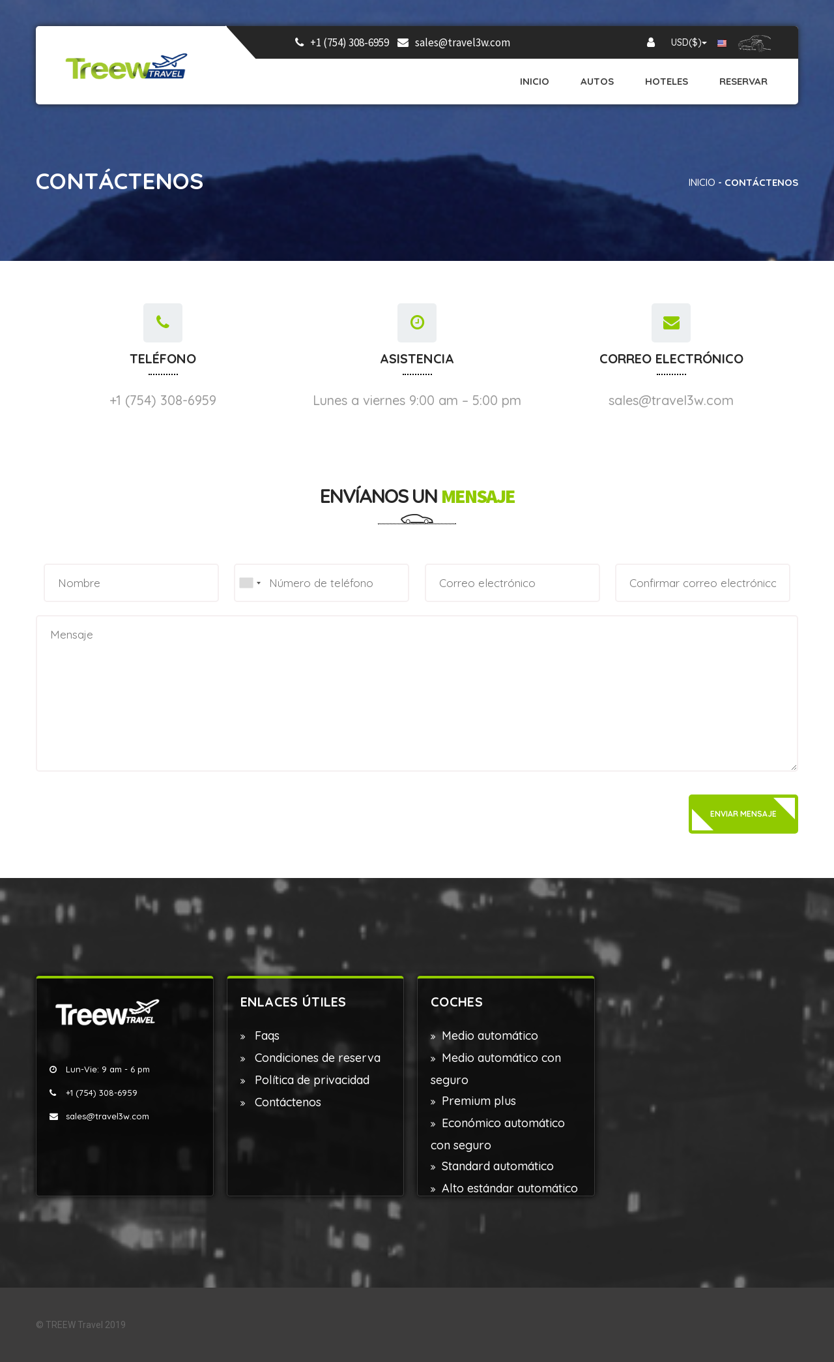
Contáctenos (286, 1102)
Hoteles (666, 81)
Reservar (743, 81)
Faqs (266, 1035)
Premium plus (479, 1100)
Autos (597, 81)
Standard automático (498, 1165)
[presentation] (135, 813)
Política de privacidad (310, 1079)
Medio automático (490, 1035)
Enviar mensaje (743, 814)
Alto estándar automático (510, 1188)
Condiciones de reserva (316, 1057)
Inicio (534, 81)
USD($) (689, 42)
